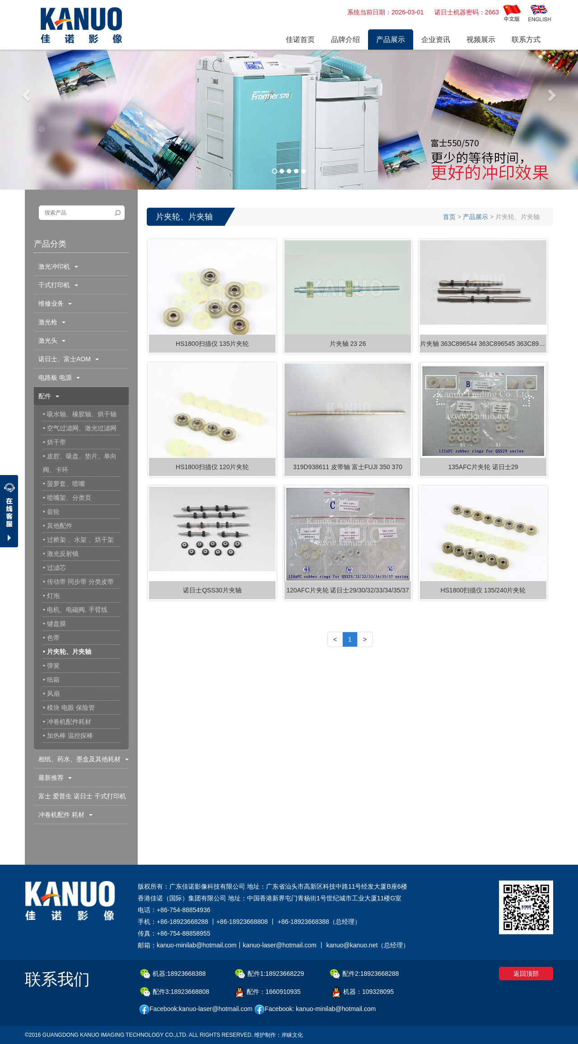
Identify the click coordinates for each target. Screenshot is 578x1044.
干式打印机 (58, 285)
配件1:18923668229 (269, 974)
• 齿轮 (51, 511)
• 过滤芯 (54, 567)
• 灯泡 (51, 595)
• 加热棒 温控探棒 (68, 735)
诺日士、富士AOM (68, 359)
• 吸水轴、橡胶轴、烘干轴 (80, 414)
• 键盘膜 (54, 623)
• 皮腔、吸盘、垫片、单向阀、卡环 (80, 462)
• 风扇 (51, 693)
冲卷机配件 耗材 (65, 814)
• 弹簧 (51, 665)
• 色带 (51, 637)
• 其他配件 (57, 525)
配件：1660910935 (268, 992)
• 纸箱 (51, 679)
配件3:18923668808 (174, 992)
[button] (27, 95)
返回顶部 (526, 973)
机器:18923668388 (173, 974)
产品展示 (475, 216)
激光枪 (51, 322)
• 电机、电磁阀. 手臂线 (75, 609)
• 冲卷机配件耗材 (67, 721)
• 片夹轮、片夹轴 (67, 651)
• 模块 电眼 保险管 (69, 707)
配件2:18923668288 (364, 974)
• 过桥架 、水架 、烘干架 (78, 539)
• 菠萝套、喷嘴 (64, 483)
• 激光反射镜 (61, 553)
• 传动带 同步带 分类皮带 (78, 581)
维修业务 (55, 303)
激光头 (51, 340)
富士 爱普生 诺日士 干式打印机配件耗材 (80, 798)
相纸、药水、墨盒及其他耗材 (83, 759)
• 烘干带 (54, 442)
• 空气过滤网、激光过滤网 (80, 428)
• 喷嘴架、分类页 (67, 497)
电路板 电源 (59, 377)
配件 (48, 396)
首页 (449, 216)
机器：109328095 (362, 992)
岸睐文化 (292, 1035)
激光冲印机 (58, 266)
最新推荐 (55, 777)
